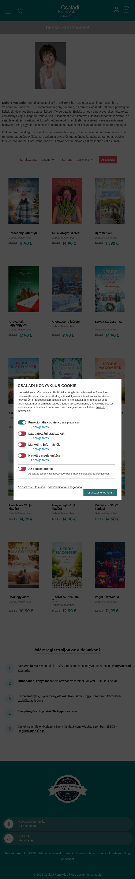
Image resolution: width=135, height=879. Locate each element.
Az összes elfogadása (100, 492)
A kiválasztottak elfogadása (65, 487)
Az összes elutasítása (31, 487)
